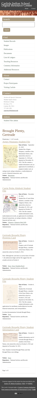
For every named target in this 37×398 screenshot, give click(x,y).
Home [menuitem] (26, 8)
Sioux (9, 266)
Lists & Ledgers (9, 57)
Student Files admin (11, 121)
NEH (23, 383)
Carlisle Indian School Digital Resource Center (16, 4)
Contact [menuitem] (33, 8)
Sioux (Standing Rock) (18, 266)
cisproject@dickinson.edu (11, 110)
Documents (8, 53)
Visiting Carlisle (9, 87)
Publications (8, 49)
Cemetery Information (12, 66)
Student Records (9, 41)
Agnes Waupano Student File (16, 141)
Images (6, 45)
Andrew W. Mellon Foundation (12, 383)
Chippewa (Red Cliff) (20, 222)
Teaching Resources (11, 62)
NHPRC (30, 383)
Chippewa (11, 222)
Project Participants (11, 83)
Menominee (11, 175)
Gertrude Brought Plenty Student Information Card (18, 328)
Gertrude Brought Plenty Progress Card (14, 236)
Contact (6, 79)
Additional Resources (11, 70)
